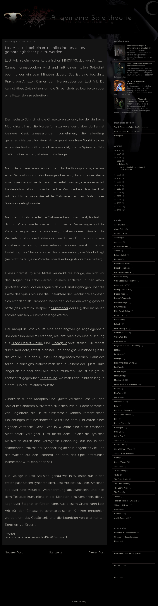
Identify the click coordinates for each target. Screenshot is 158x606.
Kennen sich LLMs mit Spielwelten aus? (136, 82)
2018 (119, 185)
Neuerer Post (14, 552)
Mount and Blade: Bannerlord (126, 384)
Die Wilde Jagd (120, 566)
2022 (119, 161)
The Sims (118, 492)
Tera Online (48, 378)
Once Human (119, 402)
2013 (119, 203)
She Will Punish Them (123, 449)
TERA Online (119, 471)
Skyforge (117, 458)
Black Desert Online (27, 343)
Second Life (119, 445)
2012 (119, 207)
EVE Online (119, 307)
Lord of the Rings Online (124, 363)
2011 (119, 210)
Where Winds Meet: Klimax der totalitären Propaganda (139, 65)
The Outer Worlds (121, 484)
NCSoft (117, 389)
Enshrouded (119, 315)
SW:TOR (118, 432)
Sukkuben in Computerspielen (126, 533)
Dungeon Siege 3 (121, 302)
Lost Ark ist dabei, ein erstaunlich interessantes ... (132, 168)
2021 (119, 175)
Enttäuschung (22, 537)
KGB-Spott (118, 578)
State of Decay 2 (121, 462)
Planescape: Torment (122, 415)
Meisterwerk (119, 380)
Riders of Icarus (120, 423)
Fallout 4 (117, 324)
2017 (119, 189)
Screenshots (119, 440)
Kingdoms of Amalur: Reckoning (127, 346)
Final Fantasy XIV (121, 328)
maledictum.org (79, 601)
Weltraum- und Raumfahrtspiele (127, 131)
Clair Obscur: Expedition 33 (125, 281)
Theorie (117, 497)
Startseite (55, 552)
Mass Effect (119, 376)
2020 (119, 178)
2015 (119, 196)
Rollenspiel (118, 428)
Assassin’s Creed (121, 246)
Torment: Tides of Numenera (125, 501)
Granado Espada (121, 333)
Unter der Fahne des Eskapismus (127, 553)
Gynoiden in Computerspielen (126, 537)
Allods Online (119, 229)
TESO (116, 475)
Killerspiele (118, 136)
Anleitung (118, 238)
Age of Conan (119, 225)
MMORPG (47, 537)
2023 (119, 157)
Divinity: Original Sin (122, 289)
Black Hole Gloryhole (122, 272)
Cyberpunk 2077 (121, 285)
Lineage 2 (59, 343)
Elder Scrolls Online (122, 311)
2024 (119, 154)
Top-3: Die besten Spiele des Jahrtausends (131, 127)
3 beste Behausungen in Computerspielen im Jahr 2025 (139, 47)
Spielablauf (60, 537)
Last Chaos (119, 354)
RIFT (116, 419)
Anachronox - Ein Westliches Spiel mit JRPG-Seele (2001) (138, 100)
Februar (122, 164)
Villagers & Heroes (121, 505)
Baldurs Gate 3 (120, 255)
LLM (116, 350)
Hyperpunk (118, 541)
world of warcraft (121, 518)
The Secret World (121, 488)
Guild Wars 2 (119, 337)
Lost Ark (35, 537)
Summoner (59, 308)
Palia (116, 406)
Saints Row (119, 436)
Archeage (118, 242)
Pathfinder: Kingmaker (123, 410)
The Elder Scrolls (121, 479)
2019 (119, 182)
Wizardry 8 (118, 514)
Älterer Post (97, 552)
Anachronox (119, 233)
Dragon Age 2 (119, 294)
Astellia (117, 251)
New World (83, 140)
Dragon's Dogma (121, 298)
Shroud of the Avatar (122, 453)
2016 (119, 193)
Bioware (117, 259)
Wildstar (64, 427)
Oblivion (117, 397)
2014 (119, 200)
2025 (119, 150)
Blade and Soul (120, 277)
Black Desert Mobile (122, 264)
